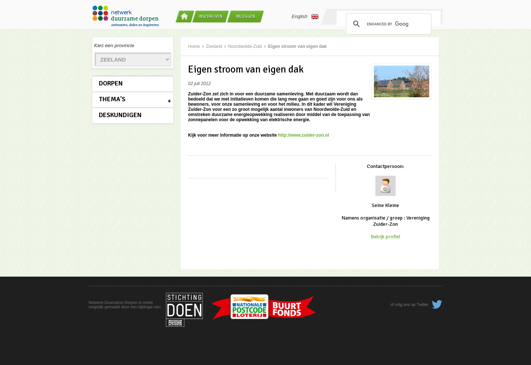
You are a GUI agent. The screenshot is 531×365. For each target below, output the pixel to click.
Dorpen (111, 83)
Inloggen (245, 16)
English (305, 17)
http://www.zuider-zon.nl (303, 135)
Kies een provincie (114, 45)
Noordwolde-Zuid (245, 46)
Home (194, 46)
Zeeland (214, 46)
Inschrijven (210, 16)
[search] (387, 24)
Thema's (112, 99)
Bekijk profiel (385, 237)
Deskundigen (120, 115)
